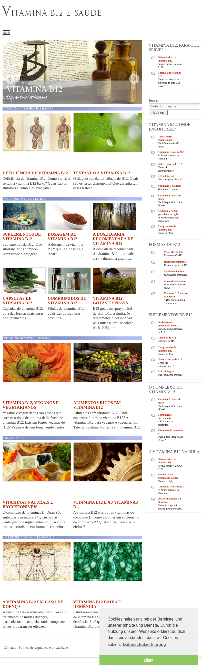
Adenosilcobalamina (175, 281)
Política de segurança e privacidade (43, 648)
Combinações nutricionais (165, 416)
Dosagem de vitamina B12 (62, 236)
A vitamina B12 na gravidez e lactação (168, 212)
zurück (10, 79)
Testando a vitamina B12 (101, 173)
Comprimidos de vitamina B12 (67, 300)
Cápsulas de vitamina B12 (17, 300)
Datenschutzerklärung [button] (144, 644)
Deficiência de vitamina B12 (35, 173)
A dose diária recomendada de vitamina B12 (113, 239)
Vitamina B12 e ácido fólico (169, 197)
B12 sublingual (166, 176)
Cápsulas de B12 (167, 337)
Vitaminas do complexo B (170, 432)
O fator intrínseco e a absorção (169, 500)
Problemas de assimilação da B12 (168, 476)
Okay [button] (148, 660)
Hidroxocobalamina (175, 261)
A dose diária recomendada (165, 138)
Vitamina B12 (34, 89)
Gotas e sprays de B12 (170, 164)
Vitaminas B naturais (169, 185)
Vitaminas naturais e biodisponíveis (28, 504)
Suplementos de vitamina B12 (22, 236)
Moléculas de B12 (173, 252)
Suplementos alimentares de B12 (168, 324)
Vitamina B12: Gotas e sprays (110, 300)
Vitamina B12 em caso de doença (176, 295)
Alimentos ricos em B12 (171, 152)
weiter (134, 79)
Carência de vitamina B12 (169, 74)
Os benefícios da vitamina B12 (29, 537)
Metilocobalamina (174, 271)
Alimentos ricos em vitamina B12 (97, 405)
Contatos (10, 648)
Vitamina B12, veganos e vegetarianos (31, 405)
